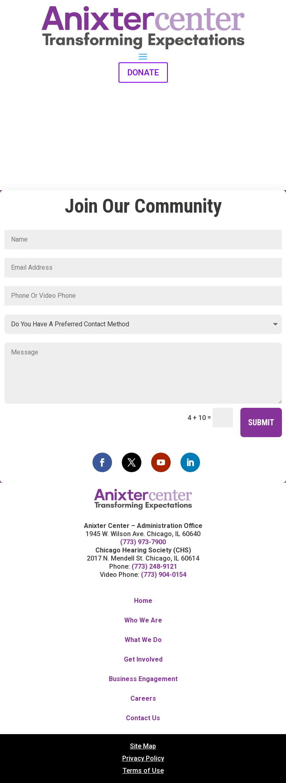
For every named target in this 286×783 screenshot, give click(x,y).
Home (143, 601)
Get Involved (143, 659)
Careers (143, 698)
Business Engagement (143, 679)
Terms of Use (143, 771)
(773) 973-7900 (143, 542)
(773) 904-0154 (164, 574)
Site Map (143, 746)
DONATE (143, 72)
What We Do (143, 640)
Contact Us (143, 718)
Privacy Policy (143, 759)
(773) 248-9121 (154, 566)
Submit (261, 422)
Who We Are (143, 620)
